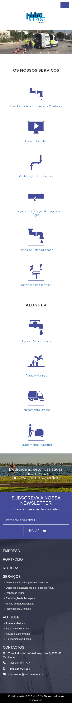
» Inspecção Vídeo (14, 592)
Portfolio (13, 559)
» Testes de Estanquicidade (19, 603)
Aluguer (11, 617)
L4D (37, 696)
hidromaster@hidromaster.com (25, 674)
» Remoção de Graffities (17, 608)
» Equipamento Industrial (17, 639)
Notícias (11, 568)
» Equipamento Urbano (17, 628)
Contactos (13, 647)
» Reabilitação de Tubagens (19, 598)
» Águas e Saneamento (17, 633)
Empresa (11, 551)
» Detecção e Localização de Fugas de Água (29, 587)
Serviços (12, 577)
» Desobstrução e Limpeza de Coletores (26, 582)
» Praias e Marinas (14, 623)
